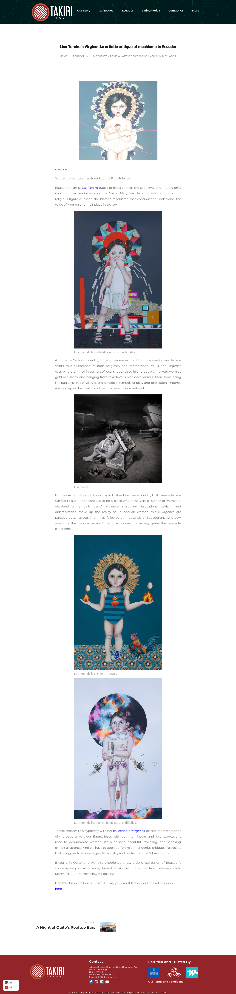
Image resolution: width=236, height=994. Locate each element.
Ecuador (127, 10)
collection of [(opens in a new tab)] (122, 831)
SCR (136, 992)
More (195, 10)
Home (63, 56)
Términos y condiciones (154, 992)
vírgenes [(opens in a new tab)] (138, 831)
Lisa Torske (90, 188)
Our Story (83, 10)
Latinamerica (151, 10)
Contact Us (176, 10)
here (58, 889)
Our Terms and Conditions (165, 981)
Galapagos (106, 10)
